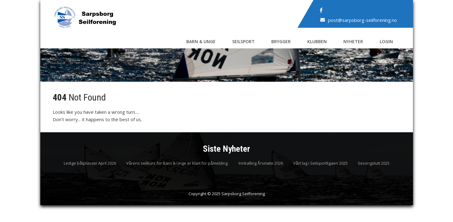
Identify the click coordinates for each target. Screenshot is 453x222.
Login (386, 41)
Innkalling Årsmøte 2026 (261, 163)
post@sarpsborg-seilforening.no (362, 20)
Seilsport (243, 41)
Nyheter (353, 41)
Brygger (281, 41)
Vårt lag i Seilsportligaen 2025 (320, 163)
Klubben (317, 41)
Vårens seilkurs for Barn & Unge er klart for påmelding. (177, 163)
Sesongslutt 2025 (374, 163)
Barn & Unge (201, 41)
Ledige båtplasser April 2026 (90, 163)
